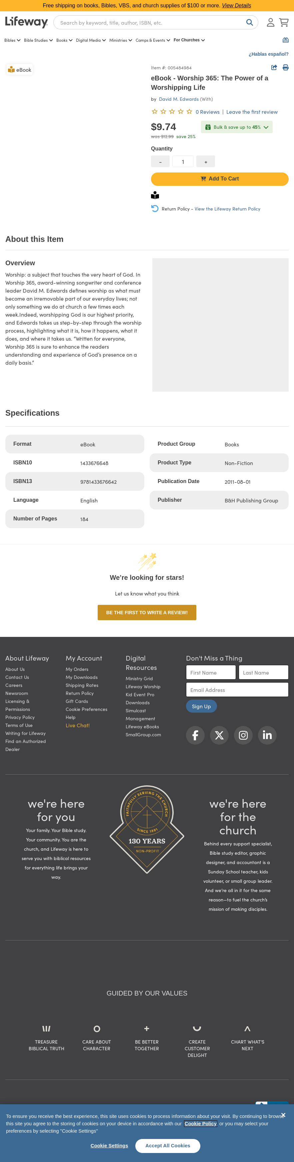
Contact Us (17, 677)
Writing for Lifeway (25, 733)
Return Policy (80, 693)
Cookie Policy (201, 1123)
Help (71, 717)
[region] (147, 1133)
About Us (15, 669)
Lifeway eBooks (142, 726)
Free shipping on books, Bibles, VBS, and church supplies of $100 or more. (147, 5)
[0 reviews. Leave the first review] (185, 111)
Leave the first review (252, 111)
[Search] (248, 22)
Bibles (12, 40)
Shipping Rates (82, 685)
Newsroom (16, 693)
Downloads (138, 702)
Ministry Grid (139, 678)
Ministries (120, 40)
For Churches (189, 40)
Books (64, 40)
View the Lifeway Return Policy (227, 208)
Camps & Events (153, 40)
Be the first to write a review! (147, 612)
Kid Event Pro (140, 694)
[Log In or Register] (270, 22)
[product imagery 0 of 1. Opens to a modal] (74, 132)
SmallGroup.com (143, 734)
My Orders (77, 669)
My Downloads (82, 677)
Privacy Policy (20, 717)
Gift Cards (77, 701)
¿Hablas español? (269, 54)
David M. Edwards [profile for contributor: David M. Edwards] (179, 98)
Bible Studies (38, 40)
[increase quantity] (205, 161)
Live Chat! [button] (78, 725)
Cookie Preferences (86, 709)
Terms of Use (19, 725)
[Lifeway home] (26, 22)
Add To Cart (220, 178)
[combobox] (155, 22)
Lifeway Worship (143, 686)
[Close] (283, 1115)
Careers (13, 685)
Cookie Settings (109, 1145)
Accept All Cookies (167, 1145)
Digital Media (91, 40)
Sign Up (201, 706)
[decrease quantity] (160, 161)
